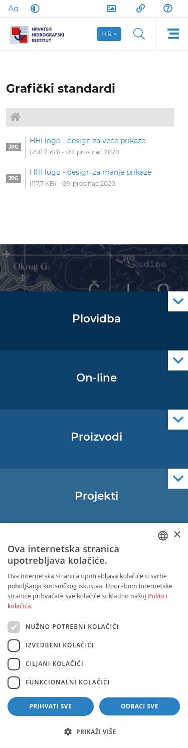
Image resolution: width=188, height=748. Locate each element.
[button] (94, 731)
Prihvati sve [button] (50, 706)
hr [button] (106, 34)
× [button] (176, 535)
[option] (90, 147)
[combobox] (163, 536)
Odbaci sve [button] (139, 706)
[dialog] (94, 635)
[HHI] (41, 34)
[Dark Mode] (33, 8)
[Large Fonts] (13, 8)
